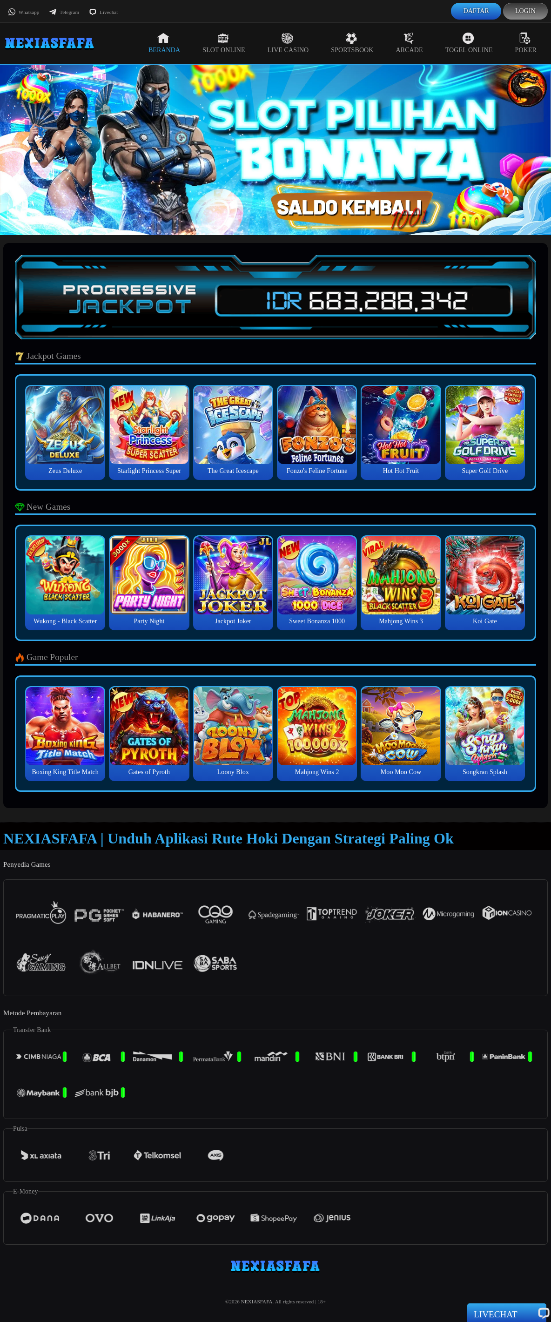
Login (525, 10)
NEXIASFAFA (257, 1301)
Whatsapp (23, 12)
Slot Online (223, 43)
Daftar (476, 10)
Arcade (409, 43)
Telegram (64, 12)
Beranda (164, 43)
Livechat (103, 12)
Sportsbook (352, 43)
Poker (526, 43)
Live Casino (288, 43)
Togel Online (469, 43)
